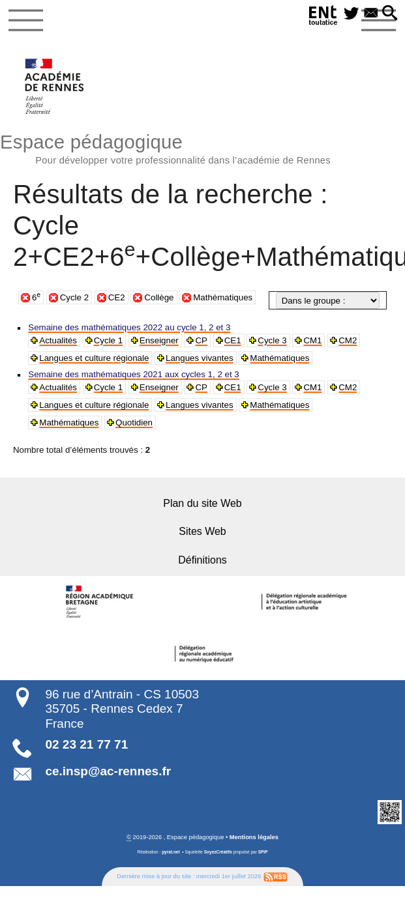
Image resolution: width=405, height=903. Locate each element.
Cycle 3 (269, 340)
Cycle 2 (74, 297)
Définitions (202, 558)
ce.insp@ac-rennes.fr (108, 769)
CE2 (116, 297)
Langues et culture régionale (92, 358)
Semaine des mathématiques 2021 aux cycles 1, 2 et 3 (131, 374)
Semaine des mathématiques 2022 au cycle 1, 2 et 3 (127, 327)
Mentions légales (254, 836)
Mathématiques (222, 297)
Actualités (57, 340)
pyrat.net (171, 850)
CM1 (309, 340)
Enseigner (157, 340)
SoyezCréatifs (218, 850)
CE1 (230, 340)
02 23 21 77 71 (86, 743)
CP (199, 340)
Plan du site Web (202, 502)
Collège (158, 297)
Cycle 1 (107, 340)
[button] (390, 13)
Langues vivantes (196, 358)
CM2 (343, 340)
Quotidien (57, 422)
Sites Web (202, 530)
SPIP (263, 850)
